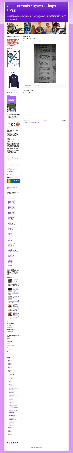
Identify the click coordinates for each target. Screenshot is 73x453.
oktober (10, 375)
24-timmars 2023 (10, 212)
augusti (10, 378)
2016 (9, 427)
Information (9, 223)
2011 (9, 434)
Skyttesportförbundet (11, 250)
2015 (9, 428)
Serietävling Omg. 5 (12, 391)
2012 (9, 433)
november (10, 374)
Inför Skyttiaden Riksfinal (15, 305)
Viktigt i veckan (11, 389)
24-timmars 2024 (10, 213)
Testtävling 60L (11, 423)
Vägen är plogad (11, 412)
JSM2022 (9, 233)
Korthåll (9, 235)
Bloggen (9, 218)
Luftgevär (9, 238)
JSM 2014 (9, 230)
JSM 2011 (9, 228)
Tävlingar (9, 262)
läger (8, 239)
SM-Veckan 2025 (10, 257)
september (11, 377)
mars (10, 385)
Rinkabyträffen (11, 398)
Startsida (45, 120)
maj (9, 382)
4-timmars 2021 (10, 217)
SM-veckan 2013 (10, 255)
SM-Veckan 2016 (10, 256)
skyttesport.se (9, 325)
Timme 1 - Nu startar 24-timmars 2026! (16, 280)
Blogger (40, 447)
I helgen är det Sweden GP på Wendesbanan (13, 411)
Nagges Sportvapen (10, 349)
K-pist (9, 234)
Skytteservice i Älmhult (10, 345)
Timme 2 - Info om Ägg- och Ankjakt (16, 297)
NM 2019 (9, 240)
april (9, 384)
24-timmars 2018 (10, 207)
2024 (9, 361)
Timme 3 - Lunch (15, 288)
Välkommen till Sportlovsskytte (14, 396)
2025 (9, 360)
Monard (8, 347)
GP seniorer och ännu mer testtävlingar (13, 406)
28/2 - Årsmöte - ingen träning (13, 388)
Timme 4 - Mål (15, 312)
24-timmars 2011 (10, 198)
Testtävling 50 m (11, 402)
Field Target (10, 219)
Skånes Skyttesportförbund (12, 251)
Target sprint (10, 261)
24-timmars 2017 (10, 206)
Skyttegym (9, 249)
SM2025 (9, 260)
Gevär (9, 222)
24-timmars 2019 (10, 208)
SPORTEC (8, 343)
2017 (9, 371)
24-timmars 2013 (10, 201)
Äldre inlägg (64, 120)
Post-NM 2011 (10, 241)
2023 (9, 363)
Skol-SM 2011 (10, 245)
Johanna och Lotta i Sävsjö (12, 225)
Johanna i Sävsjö (10, 224)
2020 (9, 367)
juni (9, 381)
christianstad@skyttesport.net (12, 169)
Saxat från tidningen (12, 415)
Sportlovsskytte (11, 392)
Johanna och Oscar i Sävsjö (12, 227)
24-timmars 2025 (10, 214)
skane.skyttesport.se (10, 331)
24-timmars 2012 (10, 200)
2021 (9, 366)
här (15, 135)
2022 (9, 364)
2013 (9, 431)
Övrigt (9, 265)
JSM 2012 (9, 229)
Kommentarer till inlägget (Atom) (34, 122)
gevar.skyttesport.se (10, 327)
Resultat (9, 244)
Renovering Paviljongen (11, 243)
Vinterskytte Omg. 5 (12, 422)
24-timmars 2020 (10, 209)
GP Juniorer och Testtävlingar (13, 407)
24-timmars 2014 (10, 202)
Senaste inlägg (26, 120)
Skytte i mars (11, 399)
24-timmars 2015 (10, 203)
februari (10, 387)
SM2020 (9, 259)
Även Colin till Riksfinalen (13, 416)
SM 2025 (9, 254)
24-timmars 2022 (10, 211)
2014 (9, 430)
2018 (9, 370)
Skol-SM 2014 (10, 246)
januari (10, 425)
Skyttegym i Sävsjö (10, 353)
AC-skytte (8, 338)
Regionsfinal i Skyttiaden (13, 421)
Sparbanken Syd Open (12, 419)
